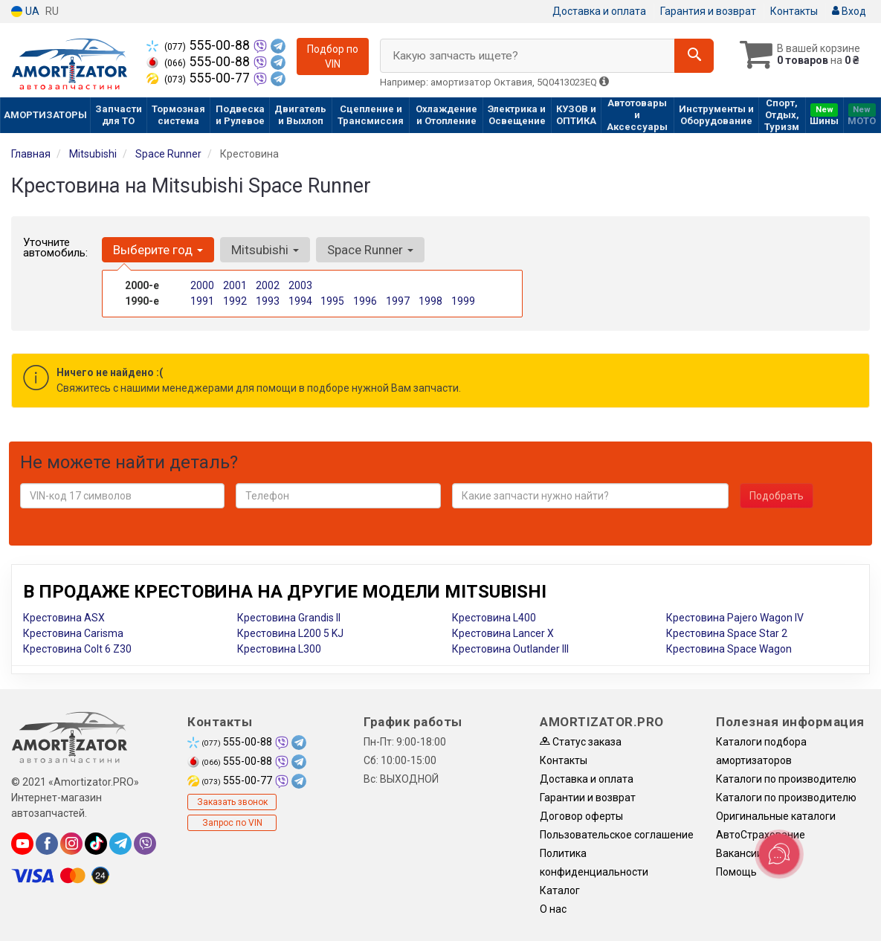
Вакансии (739, 853)
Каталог (560, 890)
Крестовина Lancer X (503, 633)
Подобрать (776, 496)
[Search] (694, 56)
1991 (202, 301)
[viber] (145, 843)
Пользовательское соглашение (617, 835)
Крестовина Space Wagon (729, 649)
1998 (430, 301)
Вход (849, 11)
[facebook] (47, 843)
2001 (235, 285)
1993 (268, 301)
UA (25, 11)
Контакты (794, 11)
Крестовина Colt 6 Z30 (77, 649)
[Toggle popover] (779, 854)
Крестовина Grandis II (289, 618)
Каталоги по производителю (786, 779)
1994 (300, 301)
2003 (300, 285)
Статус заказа (581, 742)
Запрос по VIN (232, 823)
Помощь (736, 872)
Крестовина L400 (494, 618)
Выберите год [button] (158, 249)
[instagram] (71, 843)
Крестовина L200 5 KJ (290, 633)
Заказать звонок (232, 802)
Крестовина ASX (64, 618)
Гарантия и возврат (708, 11)
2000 (202, 285)
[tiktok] (96, 843)
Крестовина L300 (279, 649)
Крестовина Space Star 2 (726, 633)
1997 (398, 301)
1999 (463, 301)
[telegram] (120, 843)
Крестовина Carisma (73, 633)
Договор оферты (581, 816)
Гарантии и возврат (588, 797)
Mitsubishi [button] (265, 249)
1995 (332, 301)
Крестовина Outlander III (510, 649)
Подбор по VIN (332, 56)
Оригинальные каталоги (776, 816)
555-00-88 (199, 45)
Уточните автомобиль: (55, 247)
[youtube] (22, 843)
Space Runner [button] (370, 249)
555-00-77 (199, 78)
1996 (365, 301)
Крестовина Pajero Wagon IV (735, 618)
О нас (553, 909)
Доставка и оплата (599, 11)
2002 (268, 285)
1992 (235, 301)
